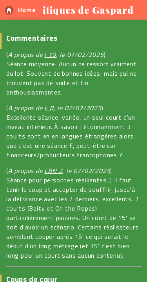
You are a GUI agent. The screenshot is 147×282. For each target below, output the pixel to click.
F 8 (48, 108)
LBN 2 (53, 170)
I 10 (50, 54)
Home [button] (27, 10)
